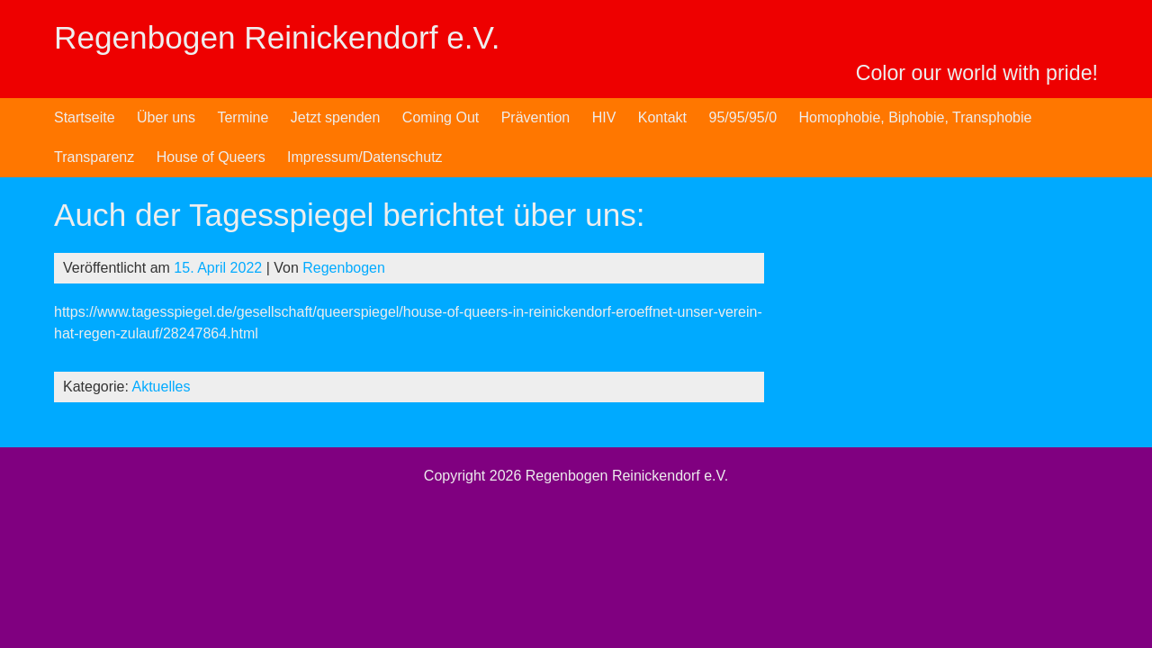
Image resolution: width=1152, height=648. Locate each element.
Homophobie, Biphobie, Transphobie (915, 117)
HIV (604, 117)
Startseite (84, 117)
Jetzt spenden (336, 117)
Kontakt (662, 117)
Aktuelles (161, 386)
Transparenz (94, 157)
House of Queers (211, 157)
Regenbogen (343, 267)
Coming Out (440, 117)
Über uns (166, 117)
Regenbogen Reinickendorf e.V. (277, 37)
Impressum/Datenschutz (365, 157)
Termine (242, 117)
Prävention (536, 117)
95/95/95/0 (742, 117)
